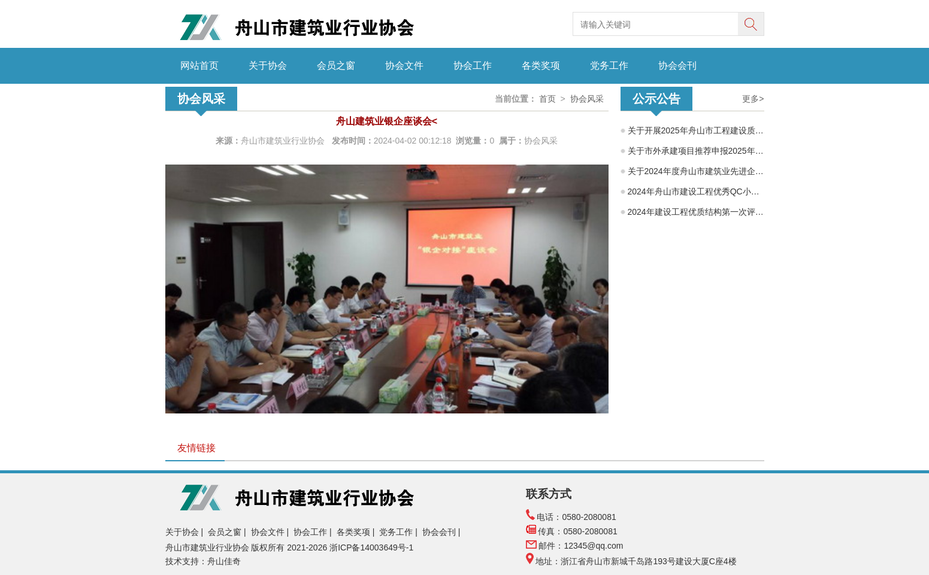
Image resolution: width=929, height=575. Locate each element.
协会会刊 (677, 65)
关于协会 (268, 65)
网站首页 (199, 65)
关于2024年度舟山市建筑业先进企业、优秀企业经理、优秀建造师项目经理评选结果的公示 (696, 171)
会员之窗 (336, 65)
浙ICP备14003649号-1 (372, 547)
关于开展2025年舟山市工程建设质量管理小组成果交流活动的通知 (696, 130)
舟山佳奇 (224, 561)
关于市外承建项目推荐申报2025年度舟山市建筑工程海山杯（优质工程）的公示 (696, 151)
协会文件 (404, 65)
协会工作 (472, 65)
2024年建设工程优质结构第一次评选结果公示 (696, 212)
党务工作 (609, 65)
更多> (753, 99)
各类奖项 (541, 65)
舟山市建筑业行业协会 (284, 140)
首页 (547, 99)
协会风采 (587, 99)
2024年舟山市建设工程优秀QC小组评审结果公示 (696, 191)
